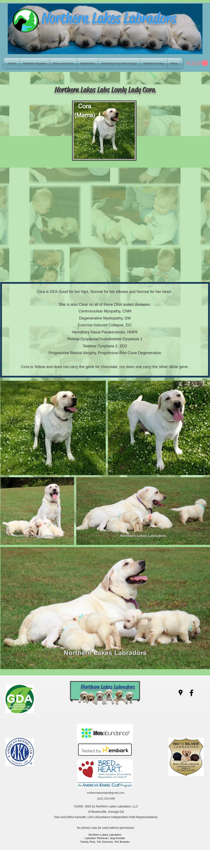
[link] (197, 63)
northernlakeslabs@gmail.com (105, 792)
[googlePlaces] (180, 692)
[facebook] (191, 692)
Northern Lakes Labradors (109, 18)
